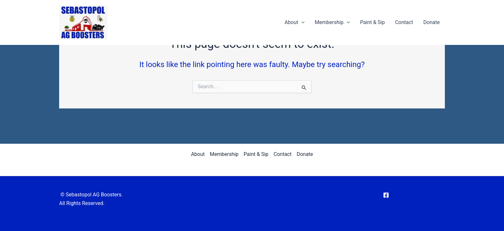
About (294, 22)
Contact (404, 22)
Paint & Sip (372, 22)
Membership (332, 22)
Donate (431, 22)
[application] (301, 22)
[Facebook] (386, 195)
